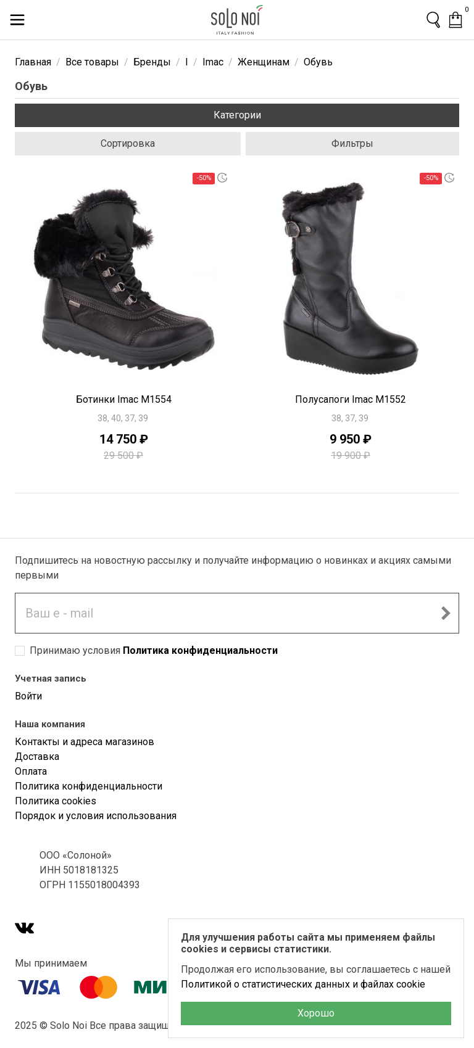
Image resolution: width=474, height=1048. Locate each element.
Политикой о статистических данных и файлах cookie (303, 984)
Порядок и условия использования (96, 816)
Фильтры (352, 143)
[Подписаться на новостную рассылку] (446, 613)
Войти (28, 696)
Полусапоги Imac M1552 (350, 399)
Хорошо (316, 1013)
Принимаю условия (154, 650)
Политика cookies (55, 801)
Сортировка (128, 143)
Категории (237, 115)
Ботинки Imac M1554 (124, 399)
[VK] (25, 929)
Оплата (31, 771)
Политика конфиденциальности (200, 650)
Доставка (37, 756)
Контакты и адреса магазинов (84, 742)
